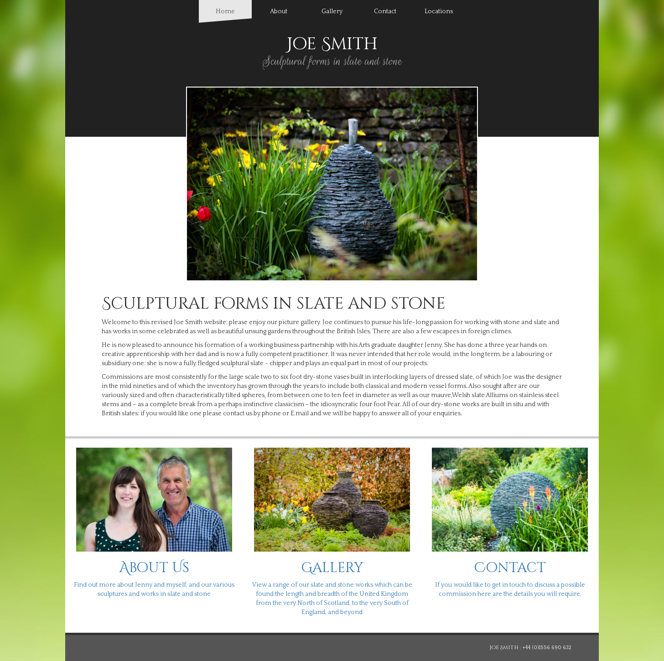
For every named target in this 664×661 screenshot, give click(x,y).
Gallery (332, 11)
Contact (385, 11)
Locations (439, 11)
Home (234, 10)
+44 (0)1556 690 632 (546, 648)
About (278, 11)
